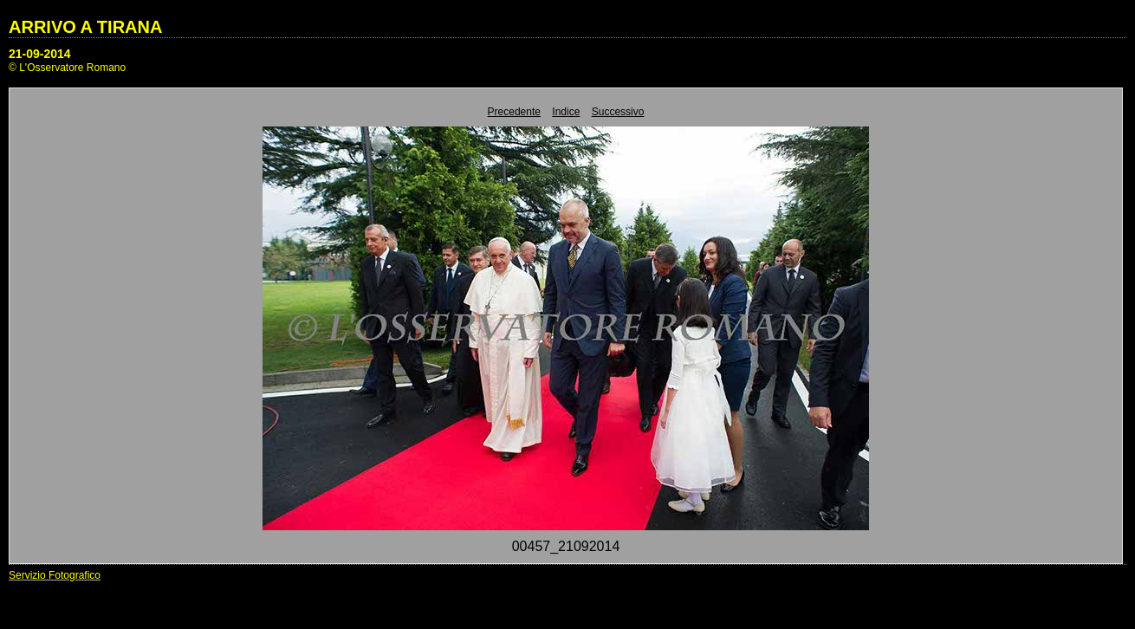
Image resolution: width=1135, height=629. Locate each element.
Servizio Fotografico (55, 575)
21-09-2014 (40, 54)
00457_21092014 (566, 546)
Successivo (618, 112)
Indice (566, 112)
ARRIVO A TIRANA (85, 26)
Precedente (514, 112)
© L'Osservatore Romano (67, 68)
